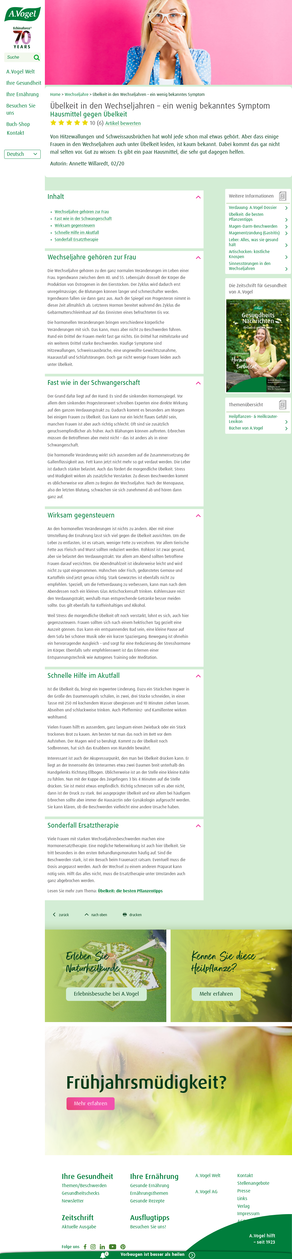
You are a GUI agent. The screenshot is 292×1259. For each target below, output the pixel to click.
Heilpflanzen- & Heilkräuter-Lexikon (253, 419)
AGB (241, 1222)
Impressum (248, 1214)
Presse (243, 1191)
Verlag (243, 1207)
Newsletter (73, 1201)
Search (40, 58)
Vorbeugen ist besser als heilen (151, 1254)
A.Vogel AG (206, 1192)
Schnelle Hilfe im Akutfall (77, 233)
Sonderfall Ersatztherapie (76, 239)
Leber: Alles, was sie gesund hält (253, 242)
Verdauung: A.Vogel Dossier (253, 208)
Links (242, 1199)
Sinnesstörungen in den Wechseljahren (250, 266)
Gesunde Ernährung (149, 1186)
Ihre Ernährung (22, 94)
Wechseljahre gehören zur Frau (82, 212)
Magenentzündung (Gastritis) (254, 233)
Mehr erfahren (216, 994)
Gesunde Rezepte (147, 1201)
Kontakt (245, 1176)
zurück (61, 915)
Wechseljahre (76, 94)
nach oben (100, 915)
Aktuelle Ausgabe (79, 1227)
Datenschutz (249, 1229)
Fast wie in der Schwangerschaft (83, 219)
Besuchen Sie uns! (148, 1227)
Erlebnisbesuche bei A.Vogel (106, 994)
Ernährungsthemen (149, 1194)
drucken (139, 915)
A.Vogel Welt (20, 71)
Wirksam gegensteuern (75, 225)
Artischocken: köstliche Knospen (249, 254)
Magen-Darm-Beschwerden (253, 226)
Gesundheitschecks (81, 1194)
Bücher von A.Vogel (246, 428)
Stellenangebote (253, 1184)
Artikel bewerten (126, 123)
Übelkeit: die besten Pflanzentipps (130, 891)
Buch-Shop (18, 124)
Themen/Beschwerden (84, 1186)
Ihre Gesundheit (23, 83)
